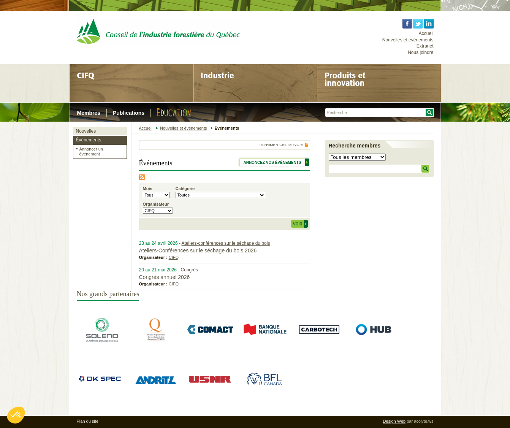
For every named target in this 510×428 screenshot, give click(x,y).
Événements (88, 140)
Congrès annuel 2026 (164, 277)
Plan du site (87, 421)
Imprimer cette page (281, 145)
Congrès (189, 270)
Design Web (394, 421)
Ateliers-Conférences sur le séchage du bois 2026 (198, 250)
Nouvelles (86, 131)
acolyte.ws (423, 421)
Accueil (426, 33)
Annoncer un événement (91, 151)
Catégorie (185, 188)
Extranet (425, 46)
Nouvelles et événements (408, 40)
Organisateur (156, 204)
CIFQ (174, 257)
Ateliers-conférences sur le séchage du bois (226, 243)
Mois (147, 188)
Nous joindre (420, 52)
